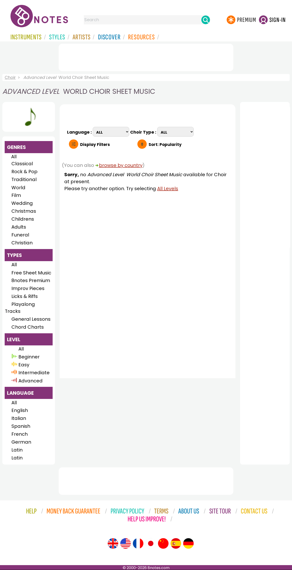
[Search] (205, 19)
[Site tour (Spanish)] (176, 543)
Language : (80, 132)
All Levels (167, 188)
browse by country (121, 165)
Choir (10, 77)
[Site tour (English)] (113, 543)
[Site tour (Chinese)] (163, 543)
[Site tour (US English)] (125, 543)
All (14, 156)
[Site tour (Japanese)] (150, 543)
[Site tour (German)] (188, 543)
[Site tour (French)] (138, 543)
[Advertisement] (146, 56)
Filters (95, 144)
